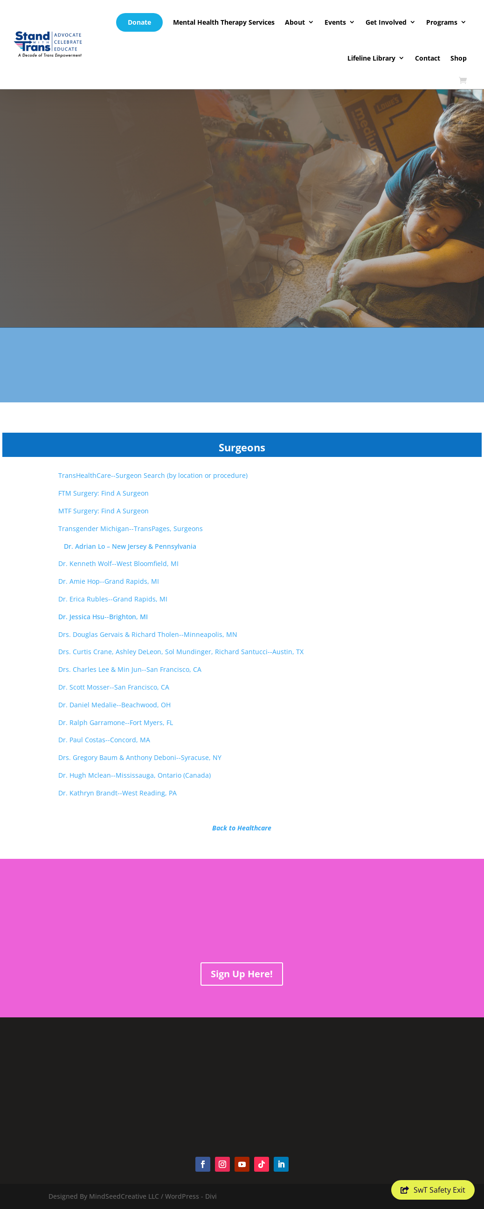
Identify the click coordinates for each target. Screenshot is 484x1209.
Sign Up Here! (242, 973)
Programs (441, 22)
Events (335, 22)
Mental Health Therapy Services (224, 22)
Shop (458, 58)
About (295, 22)
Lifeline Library (371, 58)
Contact (427, 58)
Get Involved (386, 22)
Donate (139, 22)
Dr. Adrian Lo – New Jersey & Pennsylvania (99, 546)
